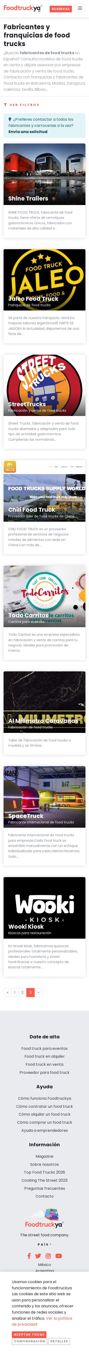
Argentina (44, 1271)
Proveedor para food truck (44, 1072)
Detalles (59, 1341)
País (43, 1244)
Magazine (44, 1156)
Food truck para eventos (44, 1048)
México (44, 1264)
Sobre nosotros (44, 1164)
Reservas (61, 9)
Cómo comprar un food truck (44, 1122)
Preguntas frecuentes (44, 1188)
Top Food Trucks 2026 (44, 1172)
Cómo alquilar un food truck (44, 1114)
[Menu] (80, 8)
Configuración (29, 1341)
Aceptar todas (29, 1335)
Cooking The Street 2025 (45, 1180)
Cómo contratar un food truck (44, 1106)
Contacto (45, 1196)
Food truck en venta (44, 1064)
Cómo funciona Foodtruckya (44, 1098)
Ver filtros (22, 105)
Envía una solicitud (28, 131)
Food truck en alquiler (44, 1056)
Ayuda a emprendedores (44, 1130)
